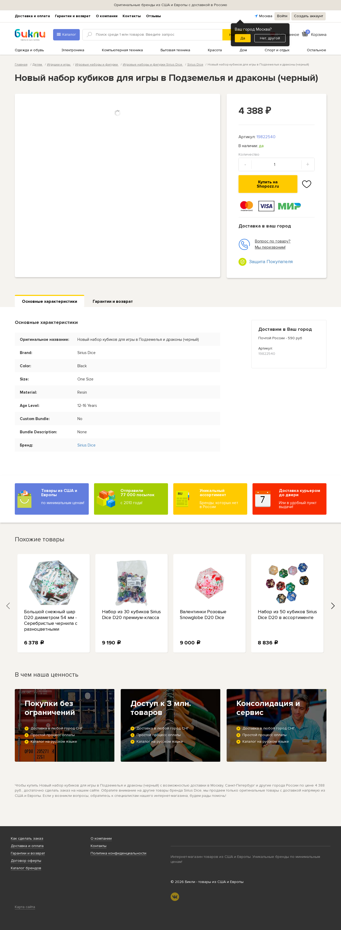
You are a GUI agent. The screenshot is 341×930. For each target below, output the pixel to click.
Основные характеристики (49, 301)
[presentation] (8, 606)
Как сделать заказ (27, 838)
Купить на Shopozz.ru (268, 184)
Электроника (73, 50)
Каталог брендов (26, 868)
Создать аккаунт (308, 16)
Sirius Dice (195, 65)
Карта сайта (25, 907)
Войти (282, 16)
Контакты (132, 16)
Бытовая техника (175, 50)
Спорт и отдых (277, 50)
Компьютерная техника (122, 50)
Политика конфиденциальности (118, 853)
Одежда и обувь (29, 50)
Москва (265, 16)
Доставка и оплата (32, 16)
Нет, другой (270, 38)
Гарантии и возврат (73, 16)
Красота (215, 50)
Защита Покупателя (271, 261)
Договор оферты (26, 860)
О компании (107, 16)
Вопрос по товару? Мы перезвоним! (265, 244)
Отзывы (153, 16)
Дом (243, 50)
